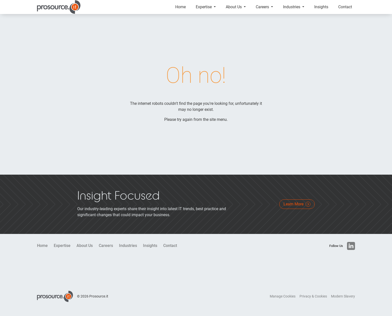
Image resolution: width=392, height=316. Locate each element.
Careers (263, 10)
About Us (234, 10)
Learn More (297, 210)
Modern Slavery (343, 302)
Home (180, 10)
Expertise (204, 10)
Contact (345, 10)
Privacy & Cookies (313, 302)
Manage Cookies (283, 302)
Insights (321, 10)
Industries (292, 10)
